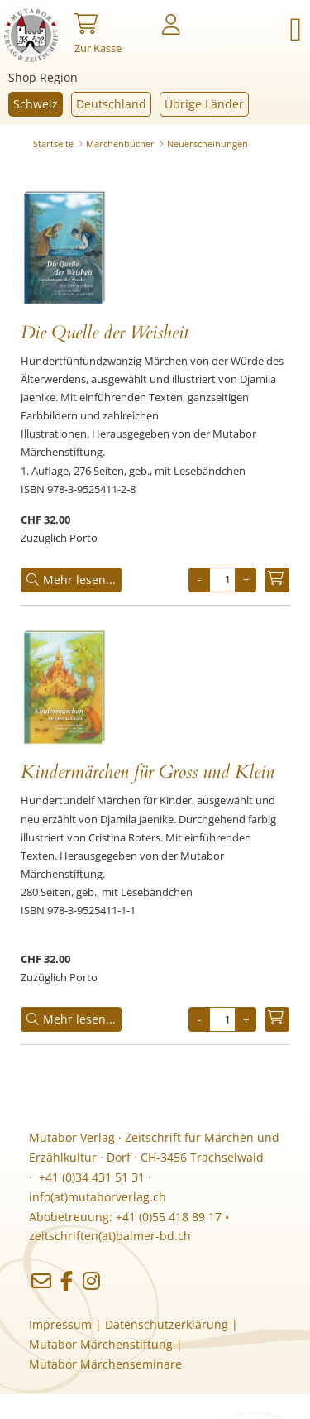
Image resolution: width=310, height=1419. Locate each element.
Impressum (60, 1324)
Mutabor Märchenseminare (105, 1364)
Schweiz (35, 104)
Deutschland (111, 104)
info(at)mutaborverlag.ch (97, 1197)
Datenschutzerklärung (166, 1324)
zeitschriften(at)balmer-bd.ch (110, 1236)
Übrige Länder (204, 104)
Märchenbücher (120, 143)
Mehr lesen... (71, 579)
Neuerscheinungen (207, 143)
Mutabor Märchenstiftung (101, 1344)
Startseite (53, 143)
